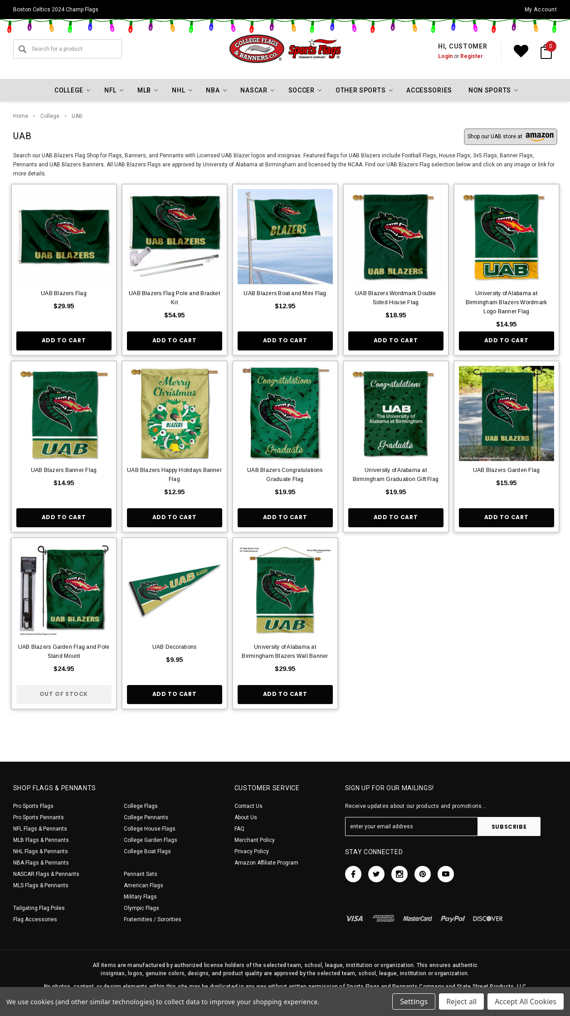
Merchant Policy (254, 840)
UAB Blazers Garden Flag (506, 470)
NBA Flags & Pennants (41, 863)
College (49, 116)
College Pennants (146, 817)
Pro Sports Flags (33, 806)
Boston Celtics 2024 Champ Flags (55, 9)
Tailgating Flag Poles (39, 908)
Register (471, 56)
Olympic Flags (141, 908)
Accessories (429, 90)
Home (20, 116)
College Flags (141, 806)
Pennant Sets (140, 874)
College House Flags (149, 829)
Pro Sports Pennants (38, 817)
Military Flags (140, 897)
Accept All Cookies (525, 1001)
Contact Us (248, 806)
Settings (414, 1001)
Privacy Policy (251, 851)
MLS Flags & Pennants (40, 885)
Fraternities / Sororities (152, 919)
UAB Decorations (174, 647)
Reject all (461, 1001)
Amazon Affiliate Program (266, 863)
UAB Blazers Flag (64, 293)
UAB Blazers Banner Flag (64, 470)
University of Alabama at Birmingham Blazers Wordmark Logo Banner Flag (506, 302)
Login (445, 56)
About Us (245, 817)
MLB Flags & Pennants (41, 840)
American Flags (143, 885)
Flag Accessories (35, 919)
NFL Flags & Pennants (40, 829)
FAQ (239, 829)
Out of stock (63, 694)
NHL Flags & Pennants (40, 851)
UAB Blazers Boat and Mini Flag (285, 293)
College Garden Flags (150, 840)
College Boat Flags (147, 851)
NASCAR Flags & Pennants (46, 874)
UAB (77, 116)
